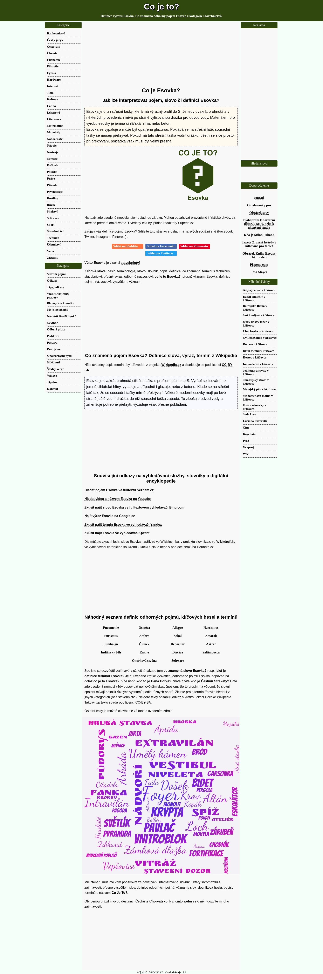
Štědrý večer (55, 369)
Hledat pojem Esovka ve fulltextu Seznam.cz (119, 490)
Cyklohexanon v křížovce (260, 337)
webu (188, 901)
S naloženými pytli (59, 355)
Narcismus (211, 627)
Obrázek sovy (259, 212)
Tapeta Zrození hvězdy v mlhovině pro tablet (259, 244)
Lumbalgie (111, 644)
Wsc (246, 454)
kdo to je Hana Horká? (154, 681)
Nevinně (52, 322)
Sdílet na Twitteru (161, 253)
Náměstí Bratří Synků (61, 316)
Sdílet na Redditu (127, 246)
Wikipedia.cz (171, 365)
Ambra (144, 636)
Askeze (211, 644)
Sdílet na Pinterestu (194, 246)
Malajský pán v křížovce (259, 389)
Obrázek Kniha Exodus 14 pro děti (259, 255)
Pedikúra (53, 336)
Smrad (259, 198)
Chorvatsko (158, 901)
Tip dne (52, 382)
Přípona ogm (259, 264)
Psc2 (246, 440)
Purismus (111, 636)
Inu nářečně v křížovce (258, 364)
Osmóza (144, 627)
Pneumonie (111, 627)
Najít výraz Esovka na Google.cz (109, 516)
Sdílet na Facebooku (161, 246)
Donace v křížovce (255, 344)
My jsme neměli (57, 309)
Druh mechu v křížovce (258, 350)
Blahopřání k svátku (60, 303)
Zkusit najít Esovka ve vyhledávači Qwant (117, 533)
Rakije (144, 652)
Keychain (249, 434)
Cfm (246, 427)
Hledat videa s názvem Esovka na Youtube (117, 499)
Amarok (211, 636)
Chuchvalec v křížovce (258, 331)
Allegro (177, 627)
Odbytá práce (56, 329)
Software (177, 660)
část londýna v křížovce (258, 315)
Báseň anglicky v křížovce (254, 298)
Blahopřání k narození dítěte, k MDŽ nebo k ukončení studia (259, 223)
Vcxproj (248, 447)
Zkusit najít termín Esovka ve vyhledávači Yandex (123, 524)
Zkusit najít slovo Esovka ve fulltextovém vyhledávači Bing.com (134, 507)
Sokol (177, 636)
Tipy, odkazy (55, 287)
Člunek (144, 644)
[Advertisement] (161, 54)
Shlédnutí (53, 362)
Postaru (52, 342)
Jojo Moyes (259, 272)
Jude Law (249, 414)
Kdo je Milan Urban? (259, 235)
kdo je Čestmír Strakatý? (210, 681)
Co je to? (161, 6)
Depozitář (178, 644)
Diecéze (177, 652)
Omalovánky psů (259, 205)
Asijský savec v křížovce (259, 290)
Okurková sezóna (144, 660)
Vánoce (52, 375)
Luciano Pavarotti (255, 421)
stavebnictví (130, 262)
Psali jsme (53, 349)
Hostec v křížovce (254, 357)
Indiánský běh (111, 652)
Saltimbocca (211, 652)
